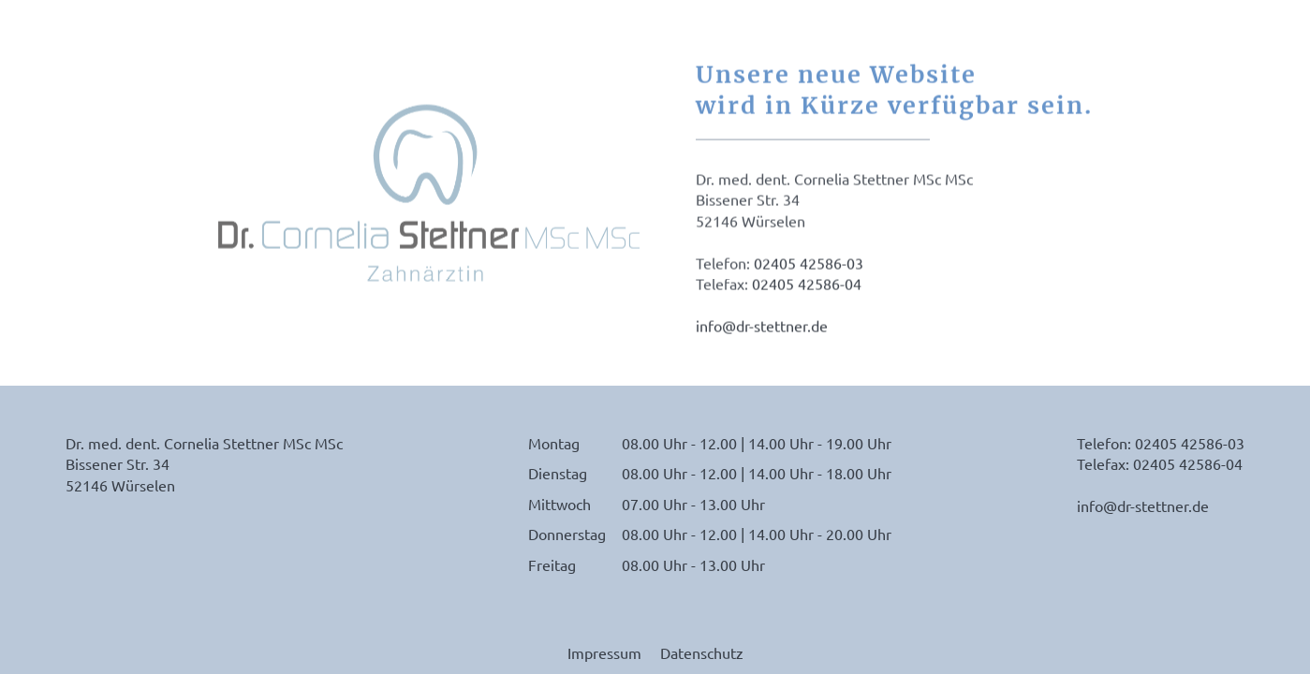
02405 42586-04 (806, 284)
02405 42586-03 (808, 264)
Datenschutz (701, 652)
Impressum (604, 652)
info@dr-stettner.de (762, 326)
